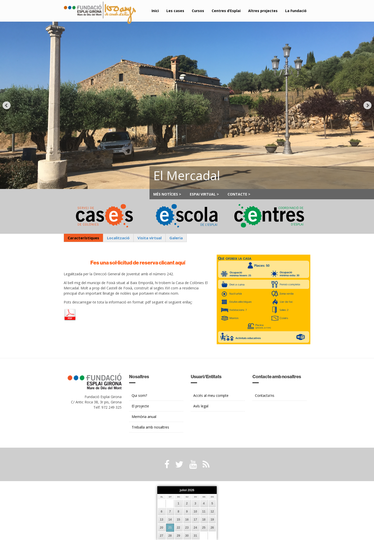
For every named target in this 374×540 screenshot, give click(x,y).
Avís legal (200, 406)
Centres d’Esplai (226, 10)
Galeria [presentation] (176, 237)
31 (195, 535)
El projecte (140, 406)
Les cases (175, 10)
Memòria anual (144, 416)
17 (195, 519)
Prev (7, 105)
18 (203, 519)
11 (203, 511)
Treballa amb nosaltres (150, 427)
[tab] (83, 238)
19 (212, 519)
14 (170, 519)
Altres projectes (263, 10)
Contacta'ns (264, 395)
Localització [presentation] (118, 237)
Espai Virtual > (204, 194)
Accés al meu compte (211, 395)
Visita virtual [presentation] (149, 237)
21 (170, 527)
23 (187, 527)
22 (178, 527)
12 (212, 511)
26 (212, 527)
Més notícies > (167, 194)
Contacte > (239, 194)
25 (203, 527)
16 (187, 519)
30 (187, 535)
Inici (155, 10)
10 (195, 511)
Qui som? (139, 395)
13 (161, 519)
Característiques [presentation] (83, 237)
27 (161, 535)
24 (195, 527)
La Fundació (296, 10)
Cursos (198, 10)
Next (367, 105)
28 (170, 535)
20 (161, 527)
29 (178, 535)
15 (178, 519)
